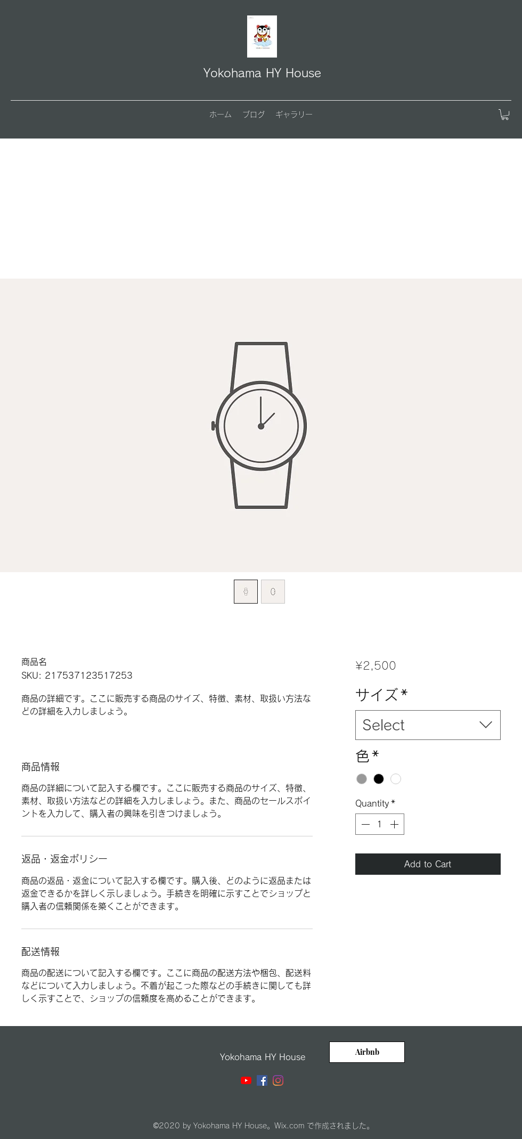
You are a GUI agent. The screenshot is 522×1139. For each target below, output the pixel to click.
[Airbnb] (367, 1052)
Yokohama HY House (262, 73)
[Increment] (395, 824)
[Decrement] (364, 824)
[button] (505, 114)
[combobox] (428, 725)
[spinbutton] (380, 824)
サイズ (381, 695)
